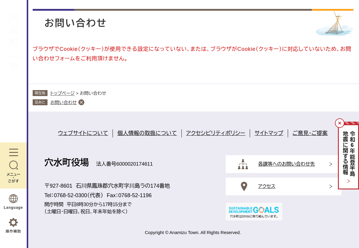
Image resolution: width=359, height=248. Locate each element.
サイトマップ (268, 133)
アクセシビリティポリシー (215, 133)
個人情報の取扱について (147, 133)
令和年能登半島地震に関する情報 (348, 154)
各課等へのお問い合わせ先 (286, 164)
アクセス (267, 186)
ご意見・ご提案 (310, 133)
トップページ (62, 93)
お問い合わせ (63, 102)
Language (13, 207)
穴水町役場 (67, 162)
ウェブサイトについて (83, 133)
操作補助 (13, 231)
